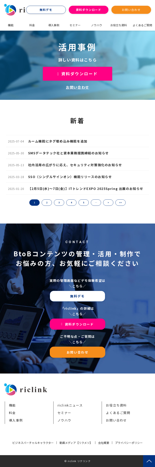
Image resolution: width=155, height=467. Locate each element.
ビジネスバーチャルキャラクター (33, 443)
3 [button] (59, 202)
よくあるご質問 (142, 25)
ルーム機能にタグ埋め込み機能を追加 (57, 141)
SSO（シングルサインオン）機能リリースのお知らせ (70, 176)
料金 (32, 25)
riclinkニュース (70, 405)
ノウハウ (96, 25)
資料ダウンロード (88, 10)
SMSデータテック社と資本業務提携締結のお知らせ (68, 153)
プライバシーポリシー (129, 443)
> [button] (108, 202)
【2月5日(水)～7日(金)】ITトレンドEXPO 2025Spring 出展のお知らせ (85, 188)
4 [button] (71, 202)
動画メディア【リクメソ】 (75, 443)
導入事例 (53, 25)
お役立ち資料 (118, 25)
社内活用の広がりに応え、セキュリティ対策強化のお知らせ (75, 164)
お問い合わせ (131, 10)
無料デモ (46, 10)
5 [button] (83, 202)
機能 (10, 25)
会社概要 (103, 443)
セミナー (75, 25)
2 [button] (46, 202)
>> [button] (120, 202)
